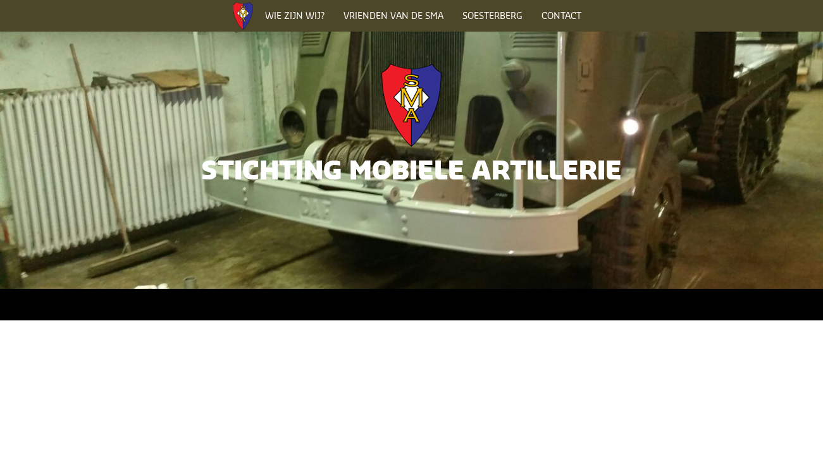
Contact (561, 15)
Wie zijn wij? (295, 15)
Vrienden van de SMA (393, 15)
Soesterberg (492, 15)
